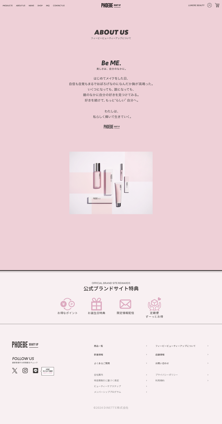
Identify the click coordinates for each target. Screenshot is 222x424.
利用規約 (159, 380)
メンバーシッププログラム (107, 391)
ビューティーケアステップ (107, 386)
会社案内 (98, 374)
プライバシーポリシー (166, 374)
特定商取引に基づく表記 (106, 380)
